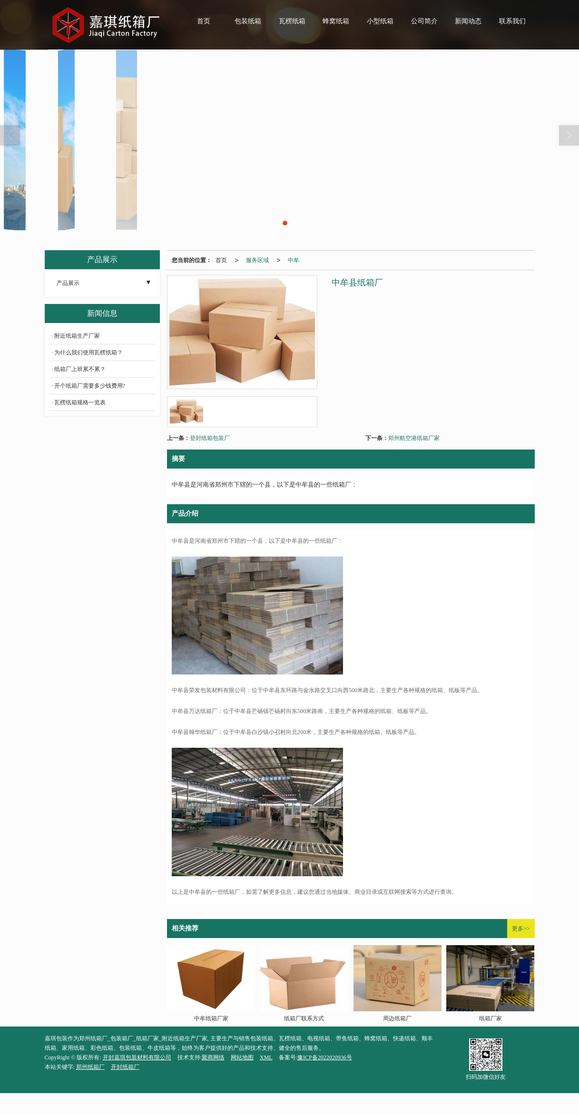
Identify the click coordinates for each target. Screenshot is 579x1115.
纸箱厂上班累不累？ (80, 369)
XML (266, 1057)
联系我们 (512, 21)
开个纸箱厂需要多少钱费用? (89, 385)
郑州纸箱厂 (90, 1067)
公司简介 (424, 21)
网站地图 (242, 1057)
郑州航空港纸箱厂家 (414, 438)
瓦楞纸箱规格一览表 (80, 402)
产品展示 (68, 283)
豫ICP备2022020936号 (324, 1057)
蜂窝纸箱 (336, 21)
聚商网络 (213, 1057)
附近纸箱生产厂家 (77, 336)
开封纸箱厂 (125, 1067)
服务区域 (257, 260)
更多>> (521, 928)
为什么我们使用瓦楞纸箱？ (88, 352)
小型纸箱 (380, 21)
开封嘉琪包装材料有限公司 (137, 1057)
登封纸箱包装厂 (210, 438)
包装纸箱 (248, 21)
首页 (203, 21)
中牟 (293, 260)
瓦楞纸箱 (292, 21)
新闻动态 (468, 21)
